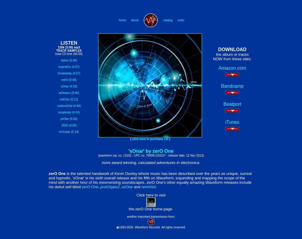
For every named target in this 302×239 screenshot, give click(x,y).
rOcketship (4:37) (69, 73)
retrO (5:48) (69, 80)
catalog (168, 20)
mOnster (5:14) (69, 132)
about (135, 20)
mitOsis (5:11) (69, 99)
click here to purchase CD (150, 139)
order (181, 20)
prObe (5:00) (68, 119)
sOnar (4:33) (69, 86)
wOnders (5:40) (69, 93)
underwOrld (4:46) (69, 106)
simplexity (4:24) (69, 112)
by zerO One (159, 151)
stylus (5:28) (69, 60)
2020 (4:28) (68, 125)
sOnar (136, 151)
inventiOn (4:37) (68, 67)
